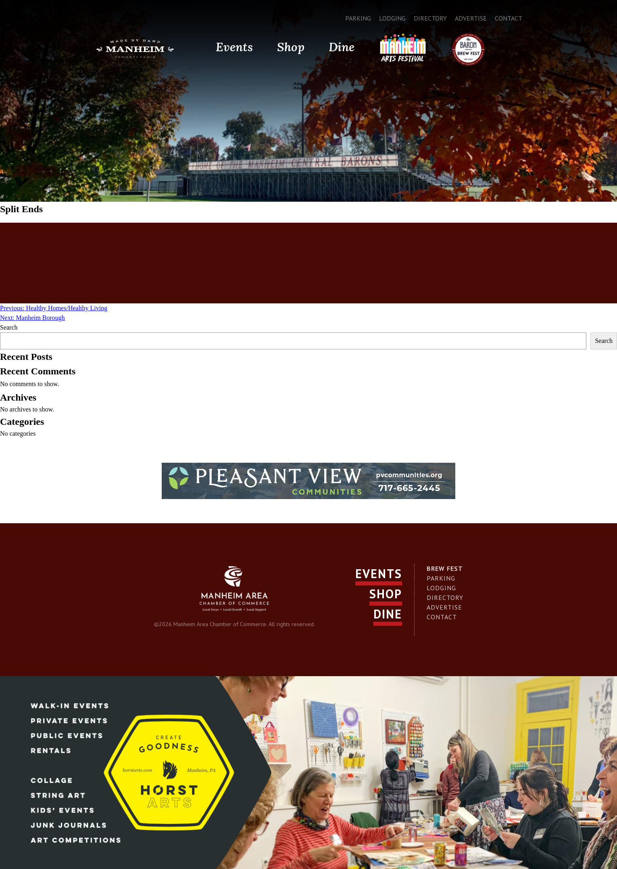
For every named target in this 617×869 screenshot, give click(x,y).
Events (234, 46)
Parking (358, 18)
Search (9, 327)
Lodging (392, 18)
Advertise (471, 18)
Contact (508, 18)
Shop (290, 46)
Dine (341, 46)
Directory (430, 18)
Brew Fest (445, 568)
